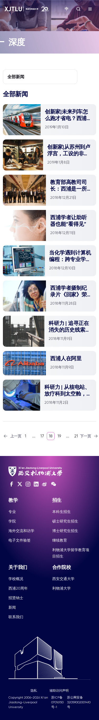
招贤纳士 (15, 598)
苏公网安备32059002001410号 (79, 702)
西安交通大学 (63, 579)
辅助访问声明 (59, 690)
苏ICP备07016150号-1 (57, 702)
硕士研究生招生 (65, 521)
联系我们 (15, 617)
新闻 (12, 607)
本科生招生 (61, 512)
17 (42, 435)
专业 (12, 512)
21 (76, 435)
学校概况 (15, 579)
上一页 (12, 436)
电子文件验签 (19, 540)
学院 (12, 521)
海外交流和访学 (21, 531)
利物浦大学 (61, 588)
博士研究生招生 (65, 531)
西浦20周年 (18, 588)
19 (59, 435)
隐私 (34, 690)
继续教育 (59, 540)
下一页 (89, 436)
